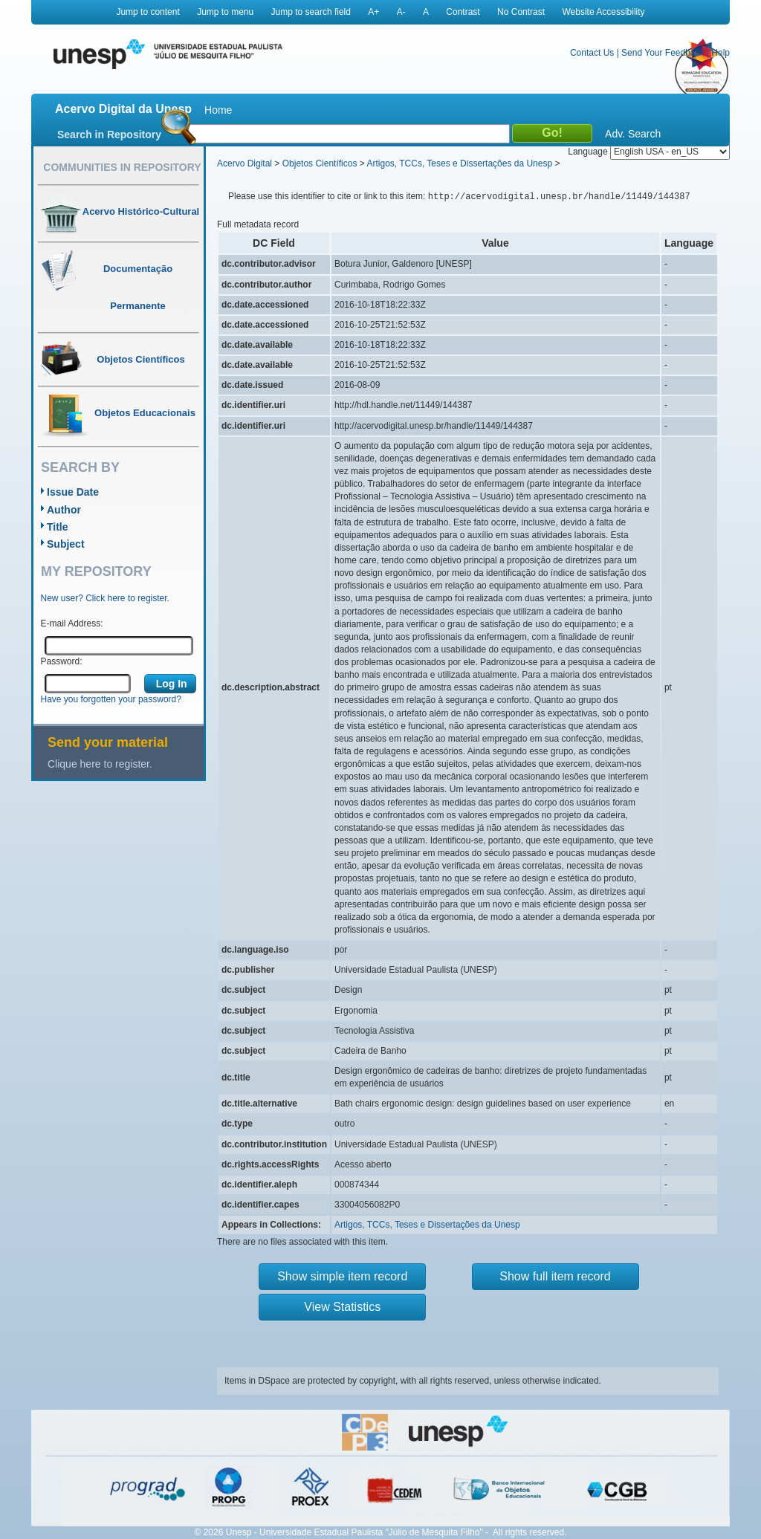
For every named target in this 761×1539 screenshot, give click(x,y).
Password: (61, 661)
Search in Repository (109, 134)
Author (64, 510)
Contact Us (592, 53)
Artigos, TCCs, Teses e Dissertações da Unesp (459, 163)
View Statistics (342, 1306)
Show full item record (554, 1276)
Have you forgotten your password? (111, 699)
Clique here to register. (100, 764)
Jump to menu (225, 12)
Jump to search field (311, 12)
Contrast (462, 12)
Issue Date (73, 492)
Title (57, 527)
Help (720, 53)
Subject (66, 544)
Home (218, 110)
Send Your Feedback (662, 53)
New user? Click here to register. (105, 598)
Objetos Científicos (319, 163)
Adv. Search (633, 134)
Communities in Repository (122, 167)
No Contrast (521, 12)
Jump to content (147, 12)
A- (401, 12)
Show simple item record (342, 1276)
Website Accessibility (603, 12)
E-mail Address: (72, 623)
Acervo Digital (244, 163)
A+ (373, 12)
